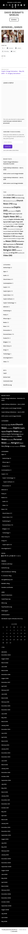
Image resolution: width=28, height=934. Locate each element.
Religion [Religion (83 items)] (9, 250)
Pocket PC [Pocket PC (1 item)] (9, 443)
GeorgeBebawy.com (7, 579)
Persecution (6, 330)
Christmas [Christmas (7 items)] (9, 200)
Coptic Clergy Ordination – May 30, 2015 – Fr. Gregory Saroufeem (14, 71)
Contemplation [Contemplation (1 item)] (10, 428)
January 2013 (5, 768)
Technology (6, 354)
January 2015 (5, 725)
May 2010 (4, 847)
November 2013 (5, 757)
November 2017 (5, 682)
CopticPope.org (5, 599)
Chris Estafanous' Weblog (8, 571)
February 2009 (5, 890)
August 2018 (5, 678)
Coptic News (6, 295)
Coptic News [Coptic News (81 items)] (11, 216)
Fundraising (6, 310)
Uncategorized (7, 357)
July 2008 (4, 913)
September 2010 (6, 835)
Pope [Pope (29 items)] (15, 247)
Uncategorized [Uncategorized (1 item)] (17, 446)
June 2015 (4, 713)
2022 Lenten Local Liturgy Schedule (13, 173)
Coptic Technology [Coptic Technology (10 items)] (12, 434)
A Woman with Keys (6, 564)
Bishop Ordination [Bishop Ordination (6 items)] (19, 195)
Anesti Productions (6, 595)
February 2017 (5, 690)
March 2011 (4, 819)
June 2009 (4, 874)
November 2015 (5, 709)
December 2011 (5, 800)
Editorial (5, 306)
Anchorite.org (5, 567)
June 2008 (4, 917)
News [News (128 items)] (4, 439)
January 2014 (5, 749)
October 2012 (5, 776)
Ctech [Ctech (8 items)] (16, 226)
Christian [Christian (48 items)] (9, 198)
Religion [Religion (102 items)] (15, 443)
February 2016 (5, 702)
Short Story (6, 346)
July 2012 (3, 784)
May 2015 (4, 717)
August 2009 (5, 870)
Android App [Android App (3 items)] (4, 424)
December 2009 (6, 858)
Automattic (14, 931)
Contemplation (7, 283)
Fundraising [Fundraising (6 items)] (19, 229)
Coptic (5, 287)
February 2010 (5, 851)
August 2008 (5, 909)
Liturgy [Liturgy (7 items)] (19, 238)
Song (4, 350)
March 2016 (4, 698)
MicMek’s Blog (5, 583)
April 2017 (4, 686)
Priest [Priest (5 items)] (21, 247)
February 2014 (5, 745)
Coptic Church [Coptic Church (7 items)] (12, 211)
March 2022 (4, 662)
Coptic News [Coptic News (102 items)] (12, 431)
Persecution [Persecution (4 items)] (10, 439)
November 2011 (5, 804)
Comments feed (7, 381)
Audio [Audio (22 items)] (13, 424)
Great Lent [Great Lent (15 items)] (12, 231)
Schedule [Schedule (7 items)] (19, 250)
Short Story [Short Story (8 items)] (6, 252)
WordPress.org (7, 385)
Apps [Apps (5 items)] (9, 424)
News (4, 326)
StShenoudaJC (5, 614)
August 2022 (5, 659)
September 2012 (6, 780)
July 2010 (4, 843)
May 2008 (4, 921)
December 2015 (5, 706)
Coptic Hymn (7, 291)
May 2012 (4, 788)
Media (5, 322)
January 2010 (5, 855)
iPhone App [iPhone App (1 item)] (15, 436)
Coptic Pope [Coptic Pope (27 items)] (17, 222)
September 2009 (6, 866)
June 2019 (4, 666)
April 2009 (4, 882)
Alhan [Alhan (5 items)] (5, 195)
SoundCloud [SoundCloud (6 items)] (21, 252)
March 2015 (4, 721)
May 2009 (4, 878)
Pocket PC (6, 338)
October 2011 (5, 807)
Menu (14, 19)
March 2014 (4, 741)
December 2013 (5, 753)
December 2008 (6, 894)
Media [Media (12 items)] (19, 436)
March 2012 (4, 792)
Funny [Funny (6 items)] (5, 231)
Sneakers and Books (7, 587)
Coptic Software (8, 299)
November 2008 (6, 898)
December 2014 (5, 729)
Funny (4, 314)
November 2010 (5, 831)
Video (4, 361)
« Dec (3, 647)
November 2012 (5, 772)
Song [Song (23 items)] (14, 253)
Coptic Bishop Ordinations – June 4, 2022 (13, 404)
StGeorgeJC (4, 610)
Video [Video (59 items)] (7, 255)
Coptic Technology (8, 303)
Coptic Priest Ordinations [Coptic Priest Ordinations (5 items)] (8, 224)
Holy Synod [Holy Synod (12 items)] (19, 236)
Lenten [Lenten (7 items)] (5, 238)
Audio (4, 275)
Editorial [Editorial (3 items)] (21, 434)
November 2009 (6, 862)
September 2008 (6, 906)
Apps (4, 271)
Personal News (7, 334)
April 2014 (4, 737)
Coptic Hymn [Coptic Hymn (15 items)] (17, 213)
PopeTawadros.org (6, 607)
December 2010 (5, 827)
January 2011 (4, 823)
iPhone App (6, 318)
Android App (6, 267)
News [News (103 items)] (11, 241)
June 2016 (4, 694)
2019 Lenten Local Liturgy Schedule (13, 183)
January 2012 (5, 796)
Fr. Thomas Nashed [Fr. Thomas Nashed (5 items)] (11, 229)
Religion (5, 342)
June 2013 (4, 760)
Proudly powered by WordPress (9, 929)
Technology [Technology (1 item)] (11, 446)
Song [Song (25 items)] (7, 446)
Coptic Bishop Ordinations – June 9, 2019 (12, 412)
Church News (7, 279)
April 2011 (4, 815)
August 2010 (5, 839)
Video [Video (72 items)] (22, 446)
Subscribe (8, 146)
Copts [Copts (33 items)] (9, 226)
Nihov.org (4, 603)
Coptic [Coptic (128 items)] (16, 428)
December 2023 (6, 655)
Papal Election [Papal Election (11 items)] (11, 244)
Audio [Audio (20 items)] (10, 195)
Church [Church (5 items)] (14, 200)
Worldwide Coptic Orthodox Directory (12, 618)
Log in (5, 373)
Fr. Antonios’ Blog (6, 575)
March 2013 (4, 764)
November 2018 (5, 674)
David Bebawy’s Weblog (14, 13)
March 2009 (4, 886)
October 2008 (5, 902)
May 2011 (3, 811)
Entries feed (6, 377)
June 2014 (4, 733)
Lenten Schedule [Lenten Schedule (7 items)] (12, 238)
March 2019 (4, 670)
